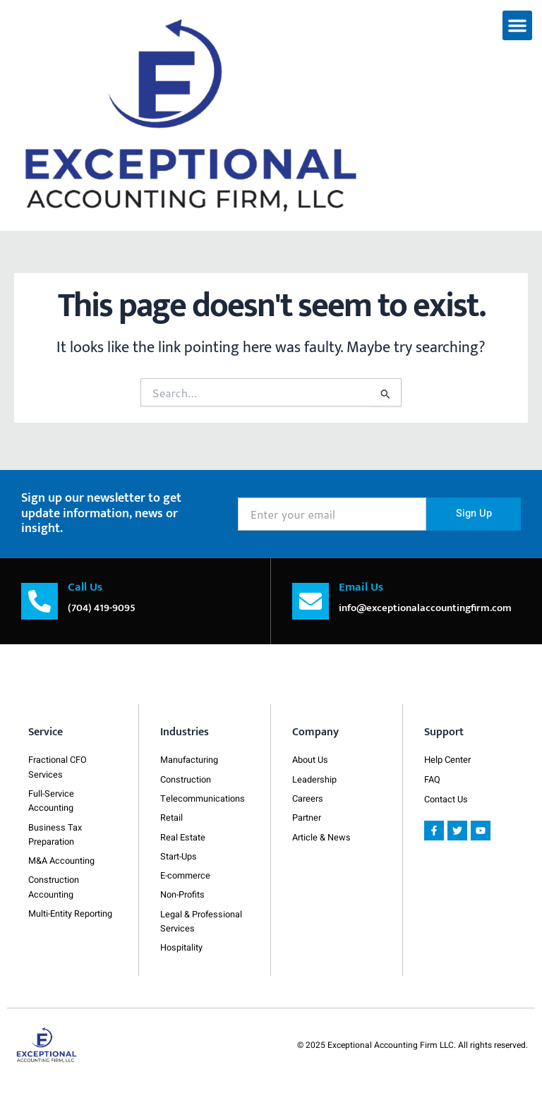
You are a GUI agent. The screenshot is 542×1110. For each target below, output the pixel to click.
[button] (517, 25)
